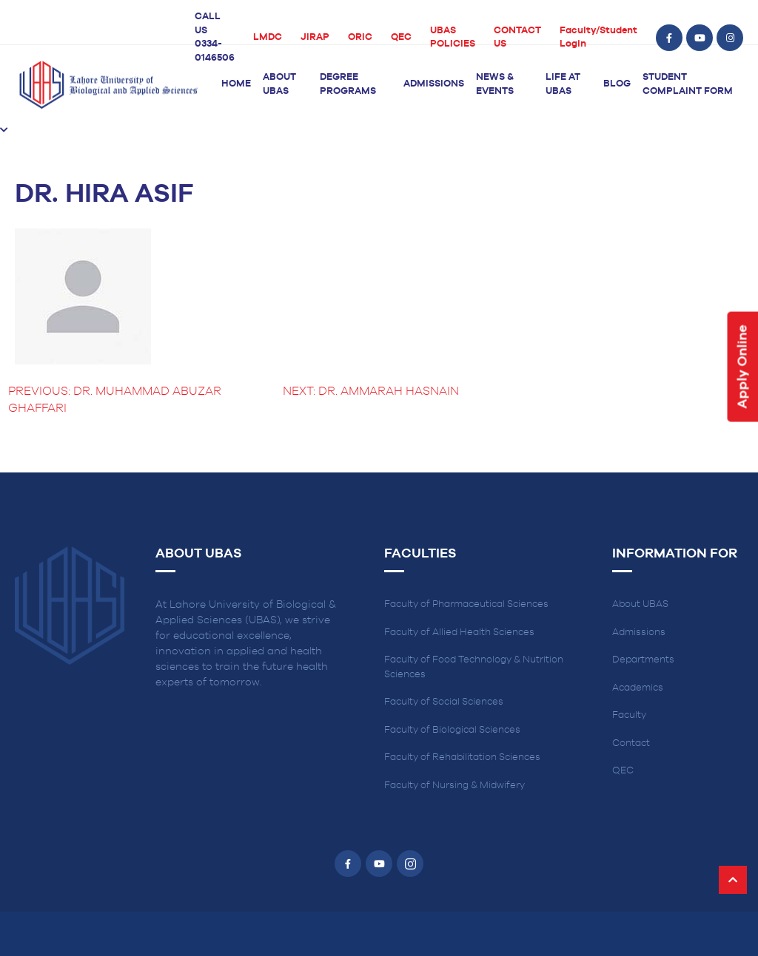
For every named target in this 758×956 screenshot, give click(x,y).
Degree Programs (348, 84)
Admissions (433, 84)
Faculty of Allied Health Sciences (459, 632)
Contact (631, 743)
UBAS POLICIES (452, 38)
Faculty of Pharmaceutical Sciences (466, 604)
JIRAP (315, 37)
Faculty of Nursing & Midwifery (454, 785)
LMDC (267, 37)
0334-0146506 (215, 51)
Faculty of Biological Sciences (452, 730)
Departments (643, 660)
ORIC (360, 37)
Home (236, 84)
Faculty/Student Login (598, 38)
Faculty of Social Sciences (443, 702)
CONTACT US (517, 38)
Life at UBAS (563, 84)
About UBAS (279, 84)
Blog (617, 84)
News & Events (495, 84)
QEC (401, 37)
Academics (637, 688)
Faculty (629, 715)
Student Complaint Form (688, 84)
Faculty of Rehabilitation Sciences (462, 757)
